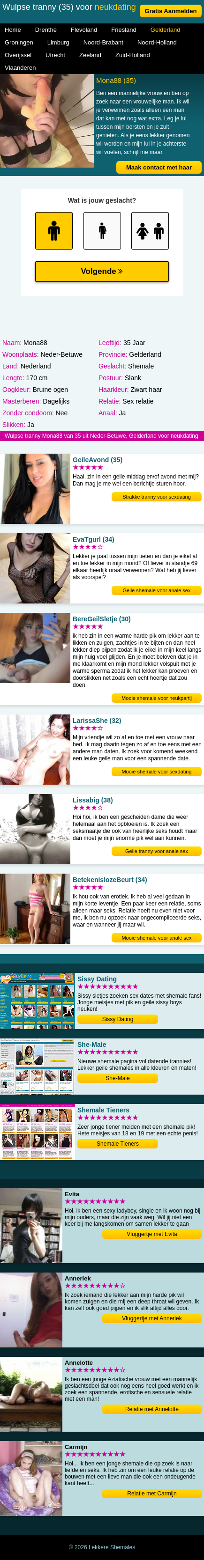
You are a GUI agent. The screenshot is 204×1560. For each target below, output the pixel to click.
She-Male (117, 1078)
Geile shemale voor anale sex (157, 590)
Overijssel (18, 55)
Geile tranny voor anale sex (156, 851)
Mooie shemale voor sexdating (156, 771)
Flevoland (84, 29)
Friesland (123, 29)
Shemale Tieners (118, 1144)
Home (13, 29)
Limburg (58, 42)
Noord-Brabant (103, 42)
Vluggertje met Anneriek (151, 1318)
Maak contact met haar (159, 167)
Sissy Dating (118, 1019)
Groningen (19, 42)
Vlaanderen (20, 67)
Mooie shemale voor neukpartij (156, 698)
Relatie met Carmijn (151, 1493)
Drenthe (46, 29)
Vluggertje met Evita (152, 1234)
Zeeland (90, 55)
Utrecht (55, 55)
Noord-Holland (157, 42)
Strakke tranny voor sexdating (156, 497)
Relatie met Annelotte (152, 1409)
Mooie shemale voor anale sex (156, 938)
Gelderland (166, 29)
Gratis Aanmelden (171, 11)
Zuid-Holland (132, 55)
